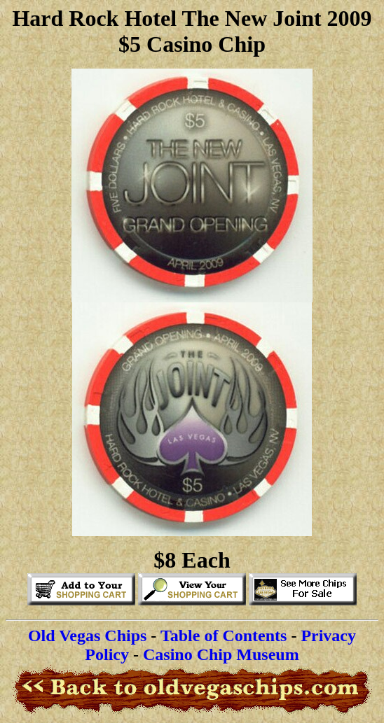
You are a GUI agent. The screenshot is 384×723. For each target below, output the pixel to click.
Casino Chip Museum (221, 654)
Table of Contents (223, 635)
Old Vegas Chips (87, 635)
